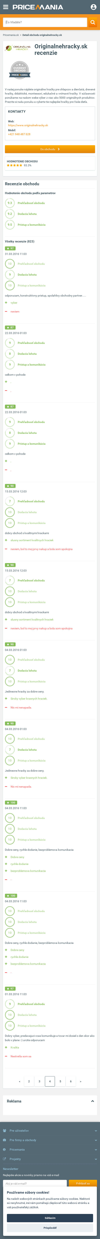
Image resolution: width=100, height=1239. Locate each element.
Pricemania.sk (11, 35)
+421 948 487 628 (19, 134)
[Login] (93, 7)
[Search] (93, 22)
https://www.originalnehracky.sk (28, 125)
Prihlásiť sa (83, 1183)
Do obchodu (51, 149)
